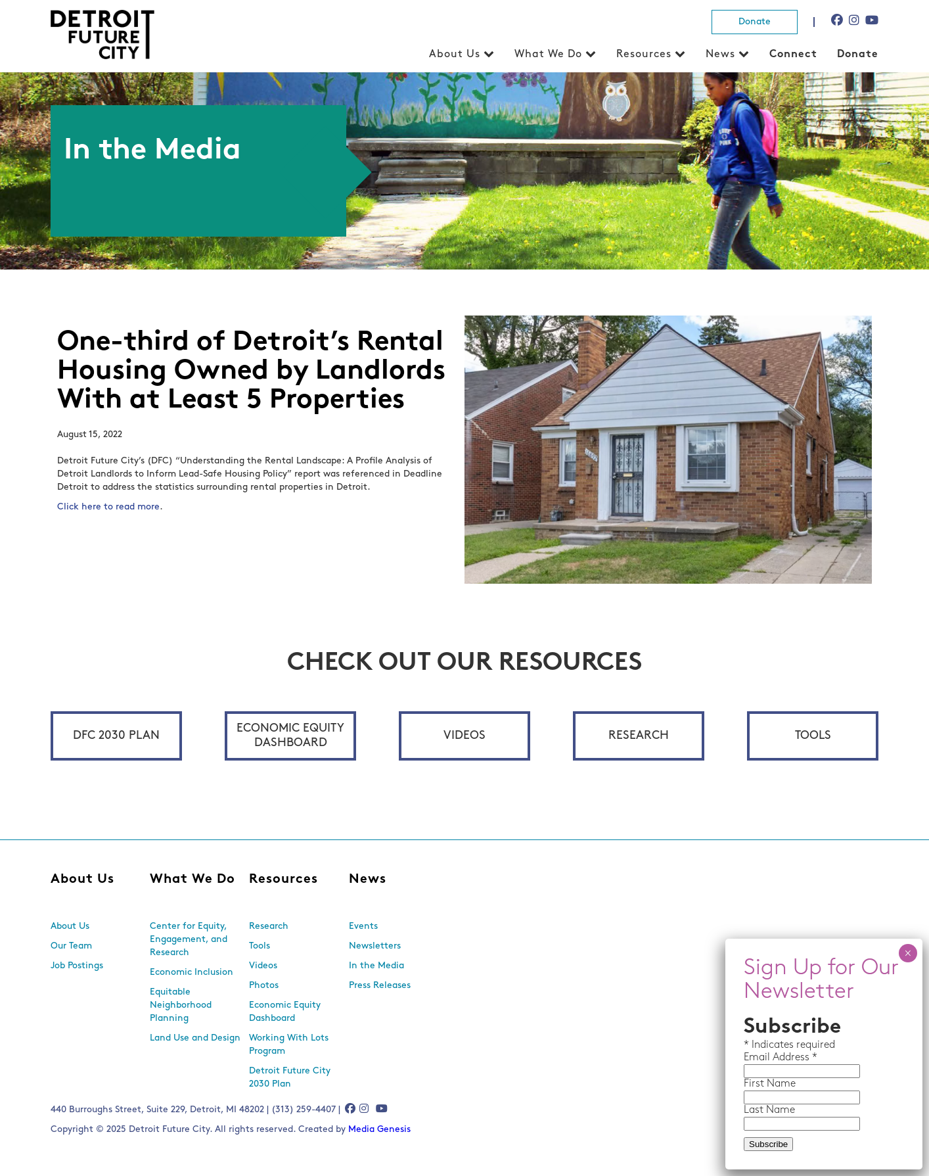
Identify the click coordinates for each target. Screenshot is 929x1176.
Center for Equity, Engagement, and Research (188, 940)
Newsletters (375, 946)
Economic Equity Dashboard (290, 735)
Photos (264, 986)
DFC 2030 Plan (116, 736)
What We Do (548, 54)
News (720, 54)
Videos (464, 736)
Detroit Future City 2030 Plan (289, 1077)
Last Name (769, 1110)
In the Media (376, 966)
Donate (754, 22)
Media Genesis (379, 1130)
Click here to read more (108, 507)
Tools (813, 736)
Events (363, 926)
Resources (643, 54)
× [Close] (907, 953)
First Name (770, 1084)
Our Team (71, 946)
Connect (793, 54)
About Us (454, 54)
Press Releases (380, 986)
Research (638, 736)
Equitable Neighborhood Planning (181, 1005)
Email (758, 1057)
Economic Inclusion (191, 972)
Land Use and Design (195, 1038)
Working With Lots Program (289, 1044)
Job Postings (77, 966)
